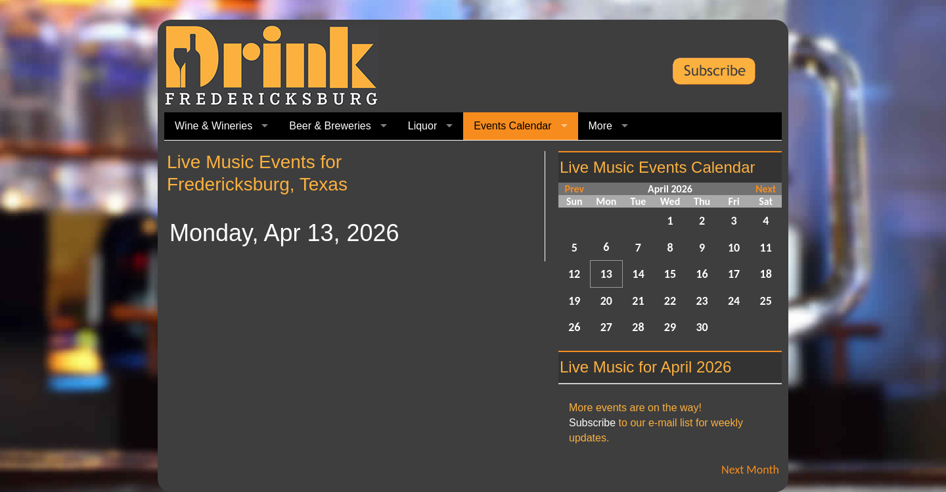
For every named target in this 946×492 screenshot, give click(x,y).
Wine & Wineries (213, 125)
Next (765, 189)
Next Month (750, 469)
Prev (574, 189)
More (600, 125)
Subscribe (592, 422)
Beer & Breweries (330, 125)
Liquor (422, 125)
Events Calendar (512, 125)
